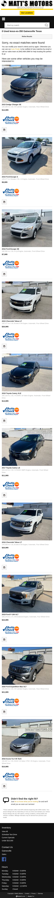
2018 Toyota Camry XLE (11, 393)
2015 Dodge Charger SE (11, 105)
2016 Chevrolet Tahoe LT (12, 542)
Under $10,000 (7, 841)
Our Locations (27, 13)
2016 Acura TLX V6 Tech (12, 759)
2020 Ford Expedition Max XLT (14, 687)
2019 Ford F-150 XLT (10, 614)
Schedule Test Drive (9, 834)
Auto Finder (15, 49)
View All (5, 831)
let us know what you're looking (26, 802)
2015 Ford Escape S (10, 177)
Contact (27, 893)
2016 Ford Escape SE (10, 249)
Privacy (33, 893)
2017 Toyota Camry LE (11, 468)
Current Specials (8, 838)
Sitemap (40, 893)
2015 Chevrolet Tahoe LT (12, 321)
